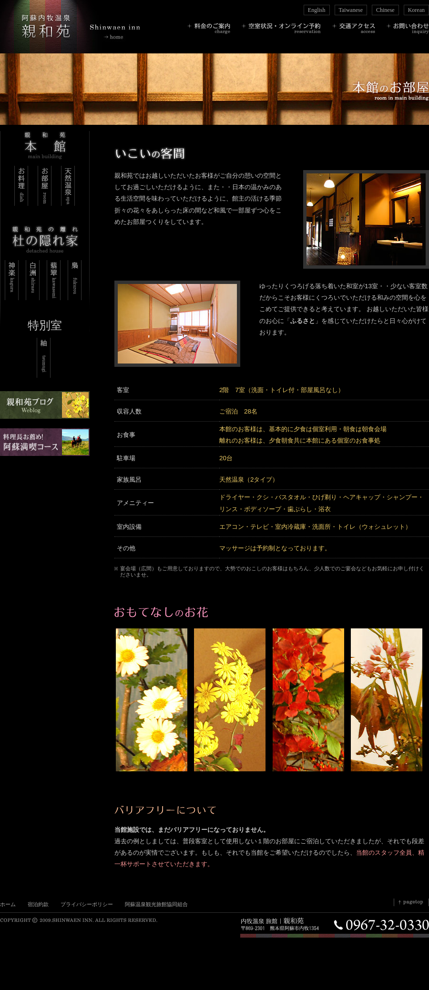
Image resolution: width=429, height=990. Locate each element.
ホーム (8, 904)
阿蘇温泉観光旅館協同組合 (156, 904)
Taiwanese (351, 10)
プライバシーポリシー (87, 904)
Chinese (385, 10)
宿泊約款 (38, 904)
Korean (416, 10)
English (317, 10)
